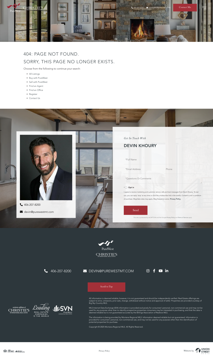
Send (136, 210)
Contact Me (185, 8)
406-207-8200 (137, 8)
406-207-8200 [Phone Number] (57, 271)
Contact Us (34, 98)
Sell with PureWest (38, 82)
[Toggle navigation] (204, 7)
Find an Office (36, 90)
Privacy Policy (175, 199)
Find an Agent (36, 86)
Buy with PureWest (38, 78)
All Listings (34, 74)
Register (33, 94)
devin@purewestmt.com (158, 8)
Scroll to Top (106, 287)
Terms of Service (183, 217)
